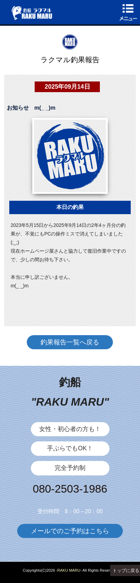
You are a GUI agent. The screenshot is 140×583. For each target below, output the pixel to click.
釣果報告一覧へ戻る (69, 342)
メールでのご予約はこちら (70, 531)
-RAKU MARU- (69, 570)
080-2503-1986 (70, 489)
